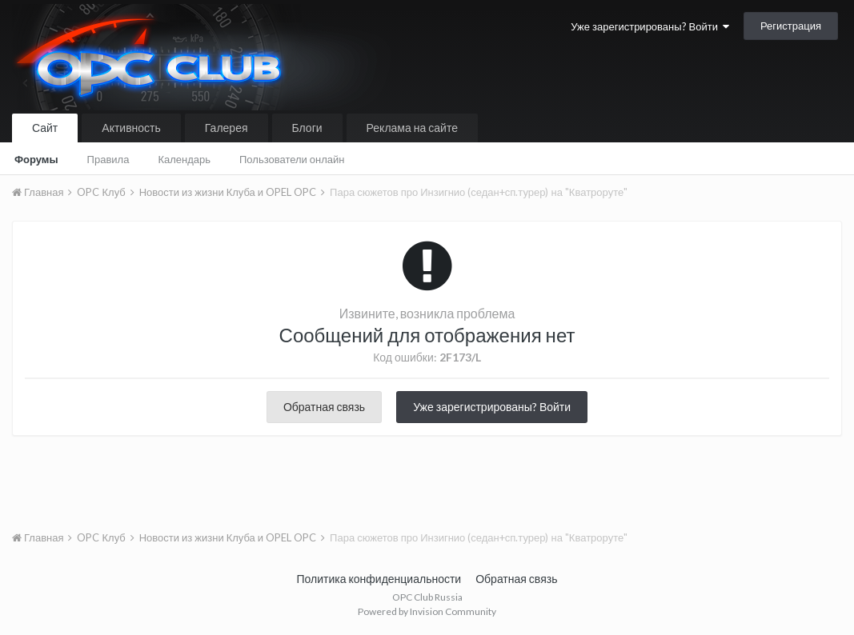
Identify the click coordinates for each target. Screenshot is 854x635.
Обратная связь (324, 406)
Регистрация (790, 25)
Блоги (307, 127)
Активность (131, 127)
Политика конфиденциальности (379, 578)
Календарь (184, 159)
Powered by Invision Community (427, 611)
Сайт (45, 127)
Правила (108, 159)
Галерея (226, 127)
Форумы (36, 159)
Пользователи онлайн (292, 159)
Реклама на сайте (412, 127)
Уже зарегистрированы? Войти (650, 26)
